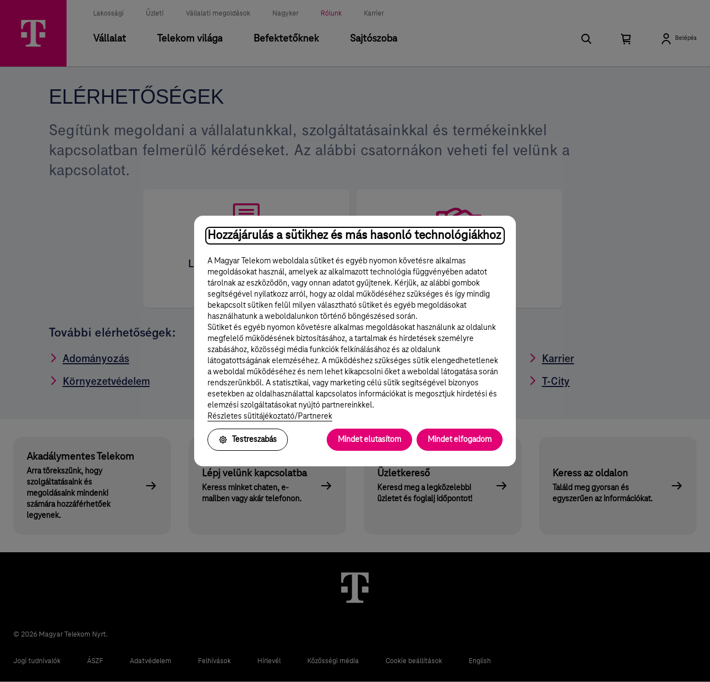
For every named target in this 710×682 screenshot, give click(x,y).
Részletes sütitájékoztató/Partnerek (269, 416)
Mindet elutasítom (369, 439)
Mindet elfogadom (459, 439)
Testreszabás (248, 439)
